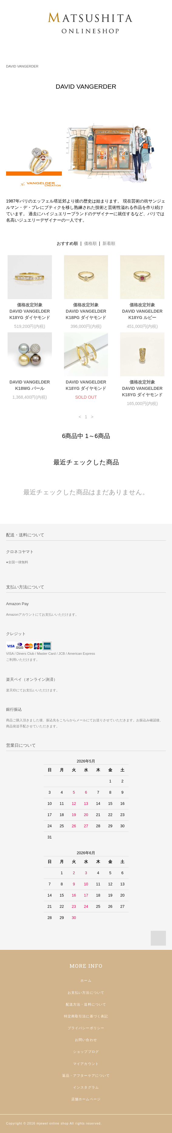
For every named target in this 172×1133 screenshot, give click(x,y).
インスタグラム (86, 1087)
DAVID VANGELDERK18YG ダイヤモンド (86, 385)
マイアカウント (86, 1063)
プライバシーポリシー (86, 1028)
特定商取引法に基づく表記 (86, 1016)
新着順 (109, 243)
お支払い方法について (86, 992)
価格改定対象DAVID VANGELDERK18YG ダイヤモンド (29, 311)
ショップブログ (86, 1051)
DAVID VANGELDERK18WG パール (29, 385)
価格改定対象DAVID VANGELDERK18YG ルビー (142, 311)
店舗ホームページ (86, 1099)
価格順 (90, 243)
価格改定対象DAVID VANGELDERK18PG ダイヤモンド (86, 311)
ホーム (85, 980)
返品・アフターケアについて (86, 1075)
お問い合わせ (86, 1040)
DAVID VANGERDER (22, 66)
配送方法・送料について (86, 1004)
